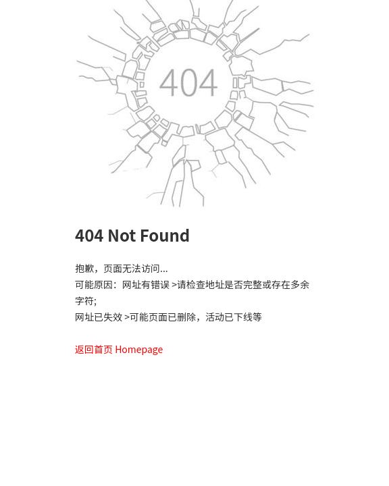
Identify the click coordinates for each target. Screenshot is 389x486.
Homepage (139, 349)
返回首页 (94, 349)
